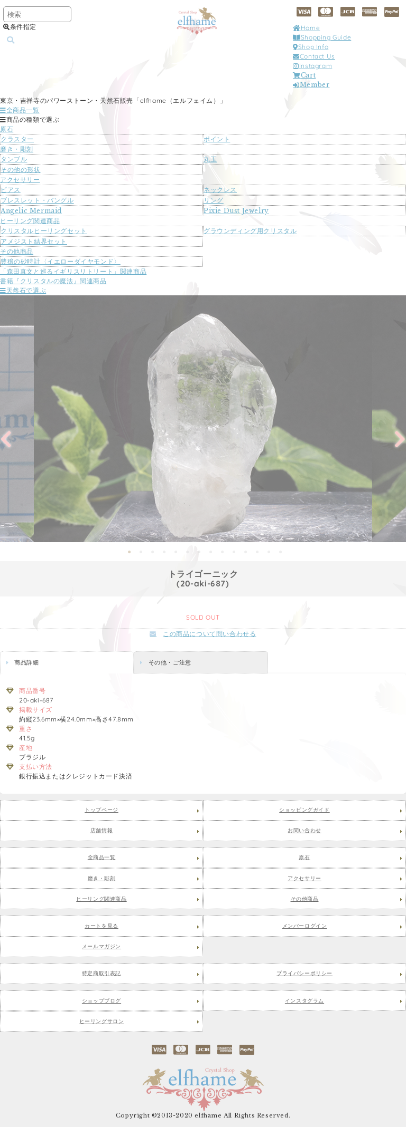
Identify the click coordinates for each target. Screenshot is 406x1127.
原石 (6, 129)
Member (311, 85)
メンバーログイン (304, 926)
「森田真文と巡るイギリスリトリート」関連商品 (73, 271)
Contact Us (314, 56)
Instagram (312, 66)
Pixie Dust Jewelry (236, 211)
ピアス (11, 190)
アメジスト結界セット (34, 241)
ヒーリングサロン (101, 1021)
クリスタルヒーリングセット (44, 231)
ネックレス (220, 190)
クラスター (17, 139)
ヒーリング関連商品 (30, 221)
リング (214, 200)
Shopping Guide (322, 37)
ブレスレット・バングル (37, 200)
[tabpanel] (203, 418)
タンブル (14, 159)
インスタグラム (304, 1001)
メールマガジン (101, 946)
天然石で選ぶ (23, 290)
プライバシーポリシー (304, 973)
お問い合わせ (304, 830)
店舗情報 (101, 830)
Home (306, 28)
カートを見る (101, 926)
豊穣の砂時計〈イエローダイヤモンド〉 (61, 261)
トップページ (101, 810)
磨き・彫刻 (16, 149)
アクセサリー (20, 180)
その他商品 (16, 251)
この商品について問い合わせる (203, 634)
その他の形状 (21, 170)
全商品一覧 (20, 110)
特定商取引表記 (101, 973)
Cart (304, 75)
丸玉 (210, 159)
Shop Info (310, 47)
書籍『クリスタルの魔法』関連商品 (53, 281)
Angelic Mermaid (31, 211)
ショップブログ (101, 1001)
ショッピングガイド (304, 810)
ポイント (217, 139)
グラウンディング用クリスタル (250, 231)
